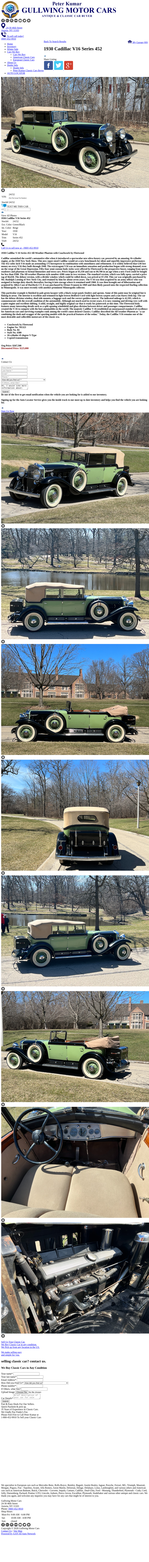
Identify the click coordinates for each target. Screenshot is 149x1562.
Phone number (8, 1386)
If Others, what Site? (11, 1390)
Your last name (9, 1377)
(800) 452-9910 (15, 1510)
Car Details (7, 1400)
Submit (5, 393)
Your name (7, 1374)
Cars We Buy (19, 54)
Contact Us (6, 1533)
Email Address (8, 1381)
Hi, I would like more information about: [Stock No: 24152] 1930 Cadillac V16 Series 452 (16, 387)
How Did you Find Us (12, 1384)
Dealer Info (18, 68)
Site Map (18, 1533)
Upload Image (8, 1393)
